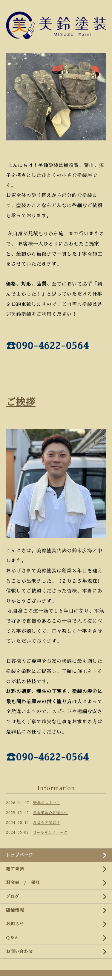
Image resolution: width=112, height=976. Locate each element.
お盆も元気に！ (46, 823)
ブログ (12, 896)
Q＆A (12, 938)
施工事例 (15, 869)
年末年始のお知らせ (50, 813)
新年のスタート (46, 803)
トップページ (19, 855)
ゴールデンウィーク (50, 832)
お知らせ (15, 924)
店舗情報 (15, 910)
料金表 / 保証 (23, 882)
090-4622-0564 (52, 346)
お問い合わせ (19, 951)
